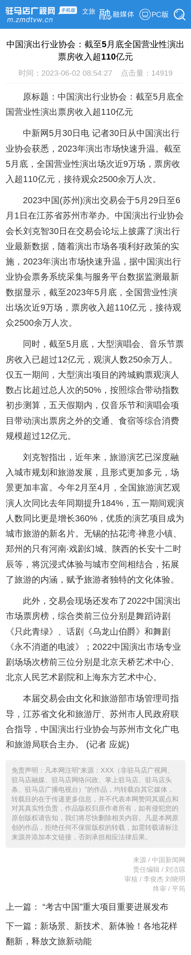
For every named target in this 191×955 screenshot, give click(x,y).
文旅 (89, 11)
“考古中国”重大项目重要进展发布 (104, 907)
